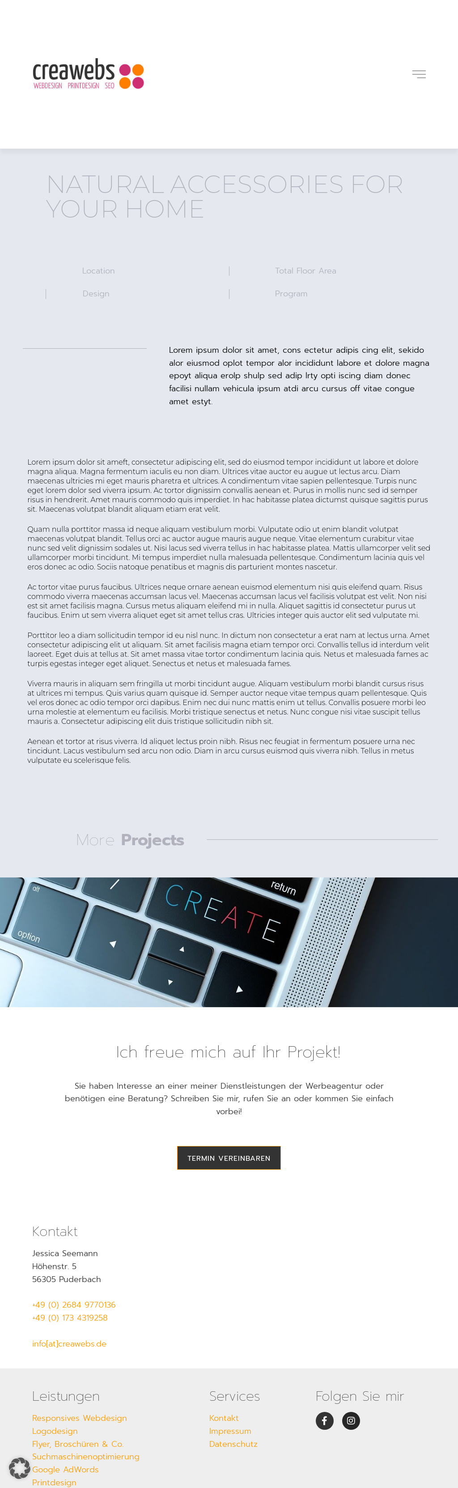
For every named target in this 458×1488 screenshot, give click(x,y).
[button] (19, 1468)
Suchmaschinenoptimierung (86, 1456)
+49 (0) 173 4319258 (70, 1318)
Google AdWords (65, 1469)
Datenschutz (233, 1444)
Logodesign (55, 1431)
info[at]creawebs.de (69, 1344)
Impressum (230, 1431)
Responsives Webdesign (79, 1418)
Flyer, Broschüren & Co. (77, 1444)
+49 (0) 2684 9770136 (74, 1305)
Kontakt (224, 1418)
